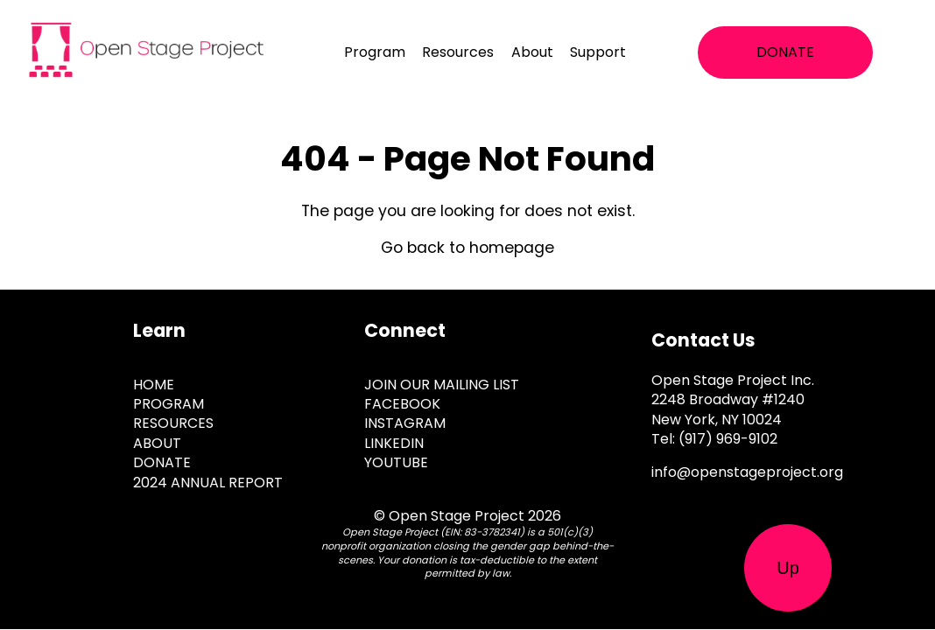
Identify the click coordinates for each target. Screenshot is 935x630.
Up (788, 568)
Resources (458, 52)
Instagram (405, 423)
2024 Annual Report (208, 482)
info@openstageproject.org (747, 472)
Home (153, 384)
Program (374, 52)
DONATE (785, 52)
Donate (162, 462)
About (532, 52)
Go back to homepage (467, 247)
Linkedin (394, 443)
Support (598, 52)
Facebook (402, 404)
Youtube (396, 462)
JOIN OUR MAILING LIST (441, 384)
